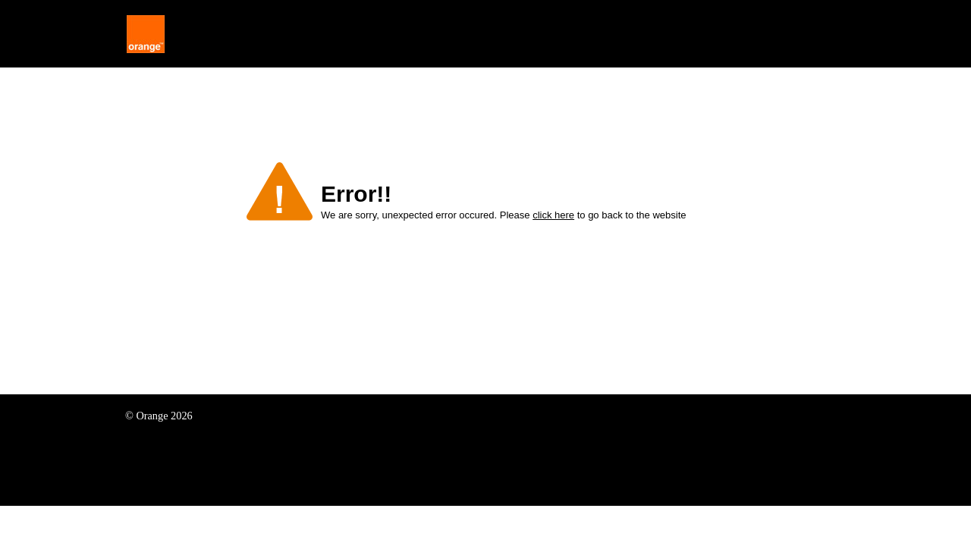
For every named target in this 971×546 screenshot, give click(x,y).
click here (553, 215)
